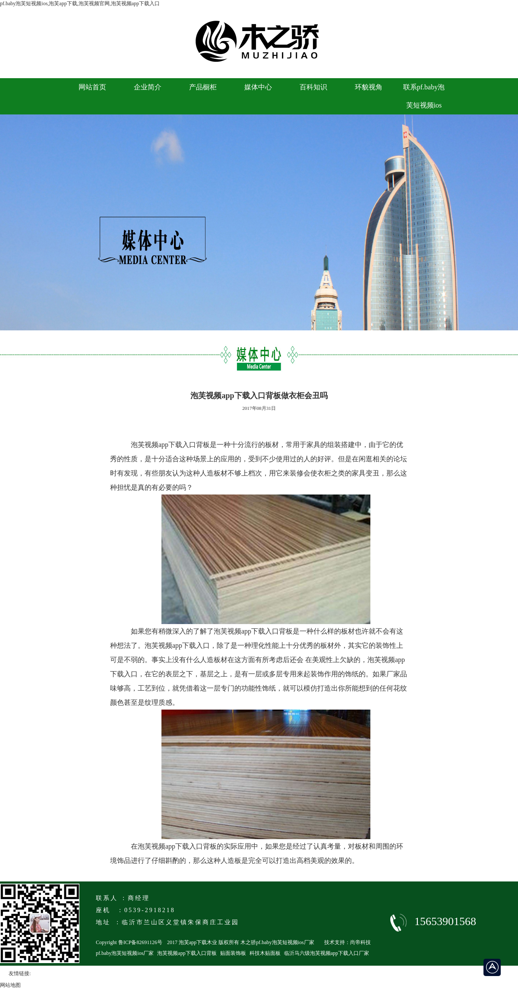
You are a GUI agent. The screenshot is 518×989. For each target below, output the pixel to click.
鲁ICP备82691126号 (140, 942)
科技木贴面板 (265, 953)
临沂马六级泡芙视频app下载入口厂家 (326, 953)
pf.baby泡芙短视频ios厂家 (125, 953)
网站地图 (10, 985)
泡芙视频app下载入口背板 (186, 953)
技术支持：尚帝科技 (347, 942)
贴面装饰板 (233, 953)
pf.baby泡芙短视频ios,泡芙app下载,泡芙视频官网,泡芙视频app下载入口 (80, 3)
